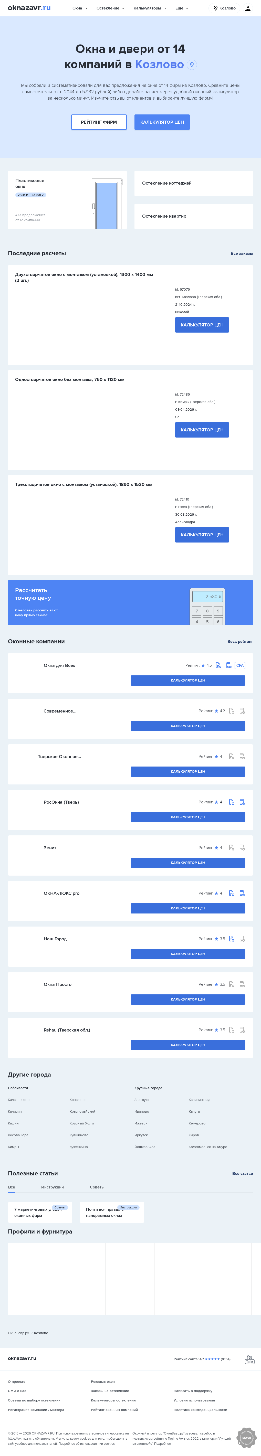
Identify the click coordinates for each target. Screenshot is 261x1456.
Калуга (194, 1111)
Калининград (199, 1100)
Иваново (141, 1111)
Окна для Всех (59, 665)
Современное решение (58, 711)
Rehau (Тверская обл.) (67, 1030)
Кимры (13, 1147)
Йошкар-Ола (144, 1147)
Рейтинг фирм (99, 122)
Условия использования (194, 1400)
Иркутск (141, 1135)
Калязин (15, 1111)
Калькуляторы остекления (113, 1400)
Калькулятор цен (162, 122)
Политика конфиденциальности (200, 1410)
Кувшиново (79, 1135)
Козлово (166, 64)
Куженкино (79, 1147)
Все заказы (242, 253)
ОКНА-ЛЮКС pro (61, 893)
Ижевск (140, 1123)
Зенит (50, 847)
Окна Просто (57, 984)
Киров (194, 1135)
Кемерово (197, 1123)
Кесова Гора (18, 1135)
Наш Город (55, 939)
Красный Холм (82, 1123)
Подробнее (162, 1444)
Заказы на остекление (110, 1391)
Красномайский (82, 1111)
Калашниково (19, 1100)
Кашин (13, 1123)
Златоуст (141, 1100)
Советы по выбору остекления (34, 1400)
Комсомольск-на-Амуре (208, 1147)
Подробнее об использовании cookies (86, 1444)
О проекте (16, 1381)
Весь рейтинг (240, 641)
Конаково (78, 1100)
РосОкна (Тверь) (61, 802)
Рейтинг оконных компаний (114, 1410)
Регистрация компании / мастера (36, 1410)
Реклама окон (103, 1381)
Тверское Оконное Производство (58, 756)
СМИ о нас (17, 1391)
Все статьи (242, 1173)
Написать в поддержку (193, 1391)
